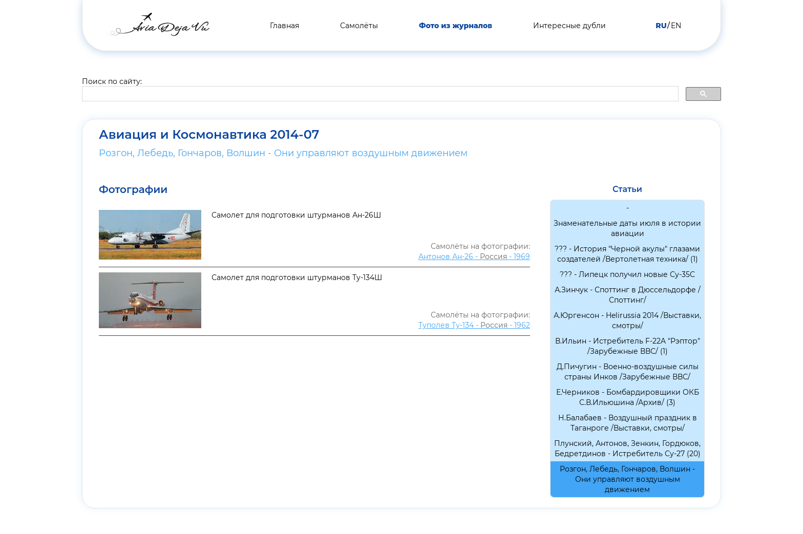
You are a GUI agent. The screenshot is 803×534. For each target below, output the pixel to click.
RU (661, 25)
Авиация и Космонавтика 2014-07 (209, 135)
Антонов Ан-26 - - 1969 (474, 256)
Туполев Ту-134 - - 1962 (474, 325)
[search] (379, 94)
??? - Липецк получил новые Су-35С (627, 274)
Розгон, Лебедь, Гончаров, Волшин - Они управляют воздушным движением (283, 153)
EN (676, 25)
